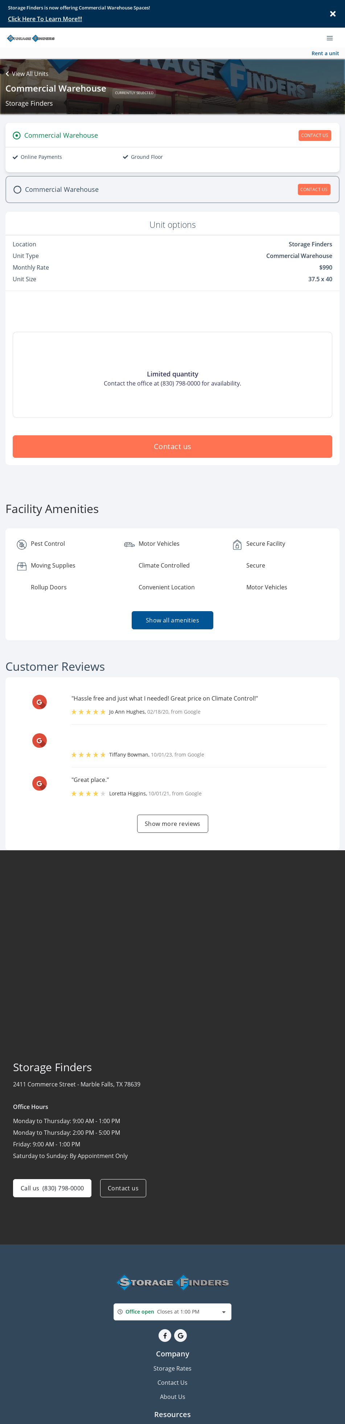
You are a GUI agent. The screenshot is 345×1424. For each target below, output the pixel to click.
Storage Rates (172, 1368)
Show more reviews (173, 824)
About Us (172, 1397)
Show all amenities (172, 620)
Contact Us (172, 1383)
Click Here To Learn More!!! (45, 19)
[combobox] (172, 1311)
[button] (165, 1335)
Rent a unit (325, 53)
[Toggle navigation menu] (332, 37)
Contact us (173, 446)
